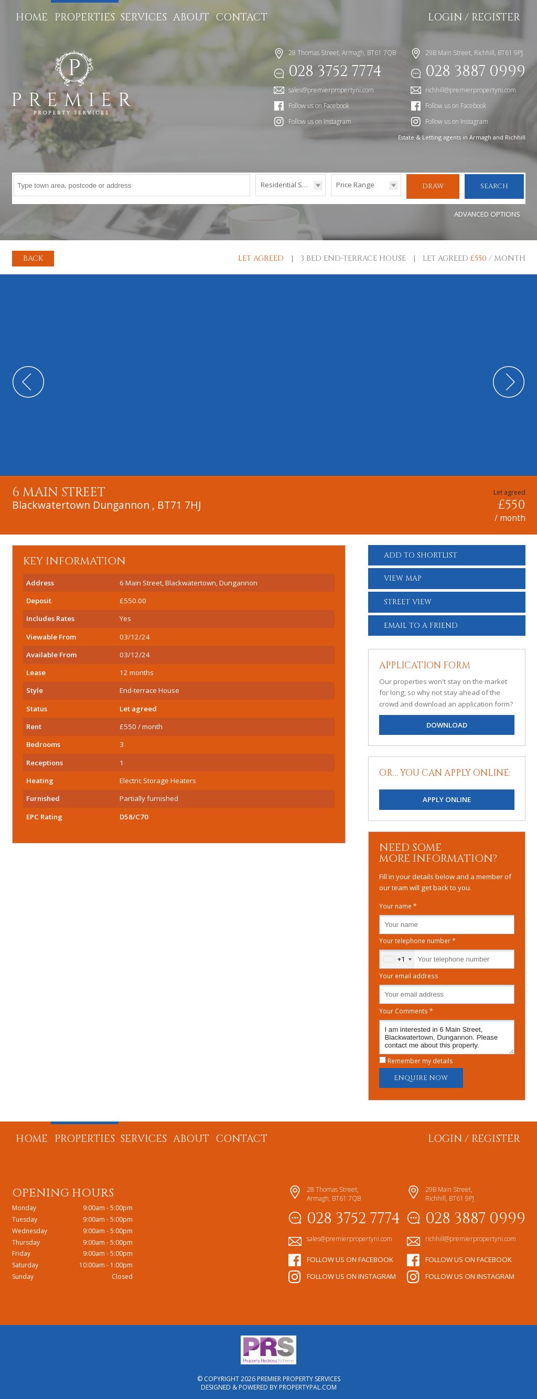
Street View (408, 598)
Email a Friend (421, 621)
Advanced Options (487, 210)
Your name (398, 902)
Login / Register (474, 17)
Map (403, 575)
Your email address (408, 971)
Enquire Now (421, 1074)
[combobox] (397, 955)
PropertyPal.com (308, 1383)
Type (255, 195)
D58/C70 (134, 812)
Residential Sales (288, 184)
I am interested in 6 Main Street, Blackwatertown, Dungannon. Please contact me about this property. (446, 1033)
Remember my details (420, 1057)
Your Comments (406, 1006)
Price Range (355, 184)
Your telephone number (417, 937)
